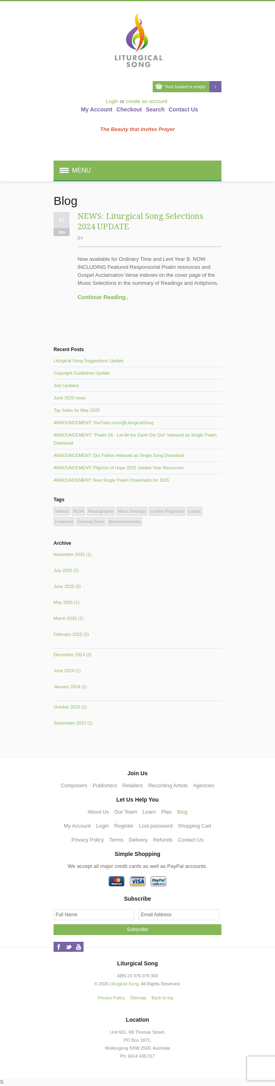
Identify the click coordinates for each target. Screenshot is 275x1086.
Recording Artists (167, 785)
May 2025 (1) (67, 602)
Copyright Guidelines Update (82, 373)
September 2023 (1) (73, 723)
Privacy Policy (88, 840)
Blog (182, 812)
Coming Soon (91, 521)
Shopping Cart (194, 826)
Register (124, 826)
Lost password (156, 826)
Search (155, 109)
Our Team (125, 812)
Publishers (105, 785)
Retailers (132, 785)
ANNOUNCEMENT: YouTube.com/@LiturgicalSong (103, 422)
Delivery (138, 840)
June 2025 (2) (67, 586)
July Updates (66, 385)
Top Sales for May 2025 (77, 410)
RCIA (78, 511)
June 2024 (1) (67, 670)
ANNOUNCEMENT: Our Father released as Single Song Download (119, 455)
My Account (96, 109)
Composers (74, 785)
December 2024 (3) (73, 654)
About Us (98, 812)
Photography (100, 511)
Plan (166, 812)
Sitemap (138, 997)
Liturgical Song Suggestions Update (89, 360)
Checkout (129, 109)
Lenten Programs (167, 511)
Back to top (162, 997)
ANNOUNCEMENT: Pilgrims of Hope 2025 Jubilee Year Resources (119, 467)
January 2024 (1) (70, 686)
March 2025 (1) (69, 618)
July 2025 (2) (66, 570)
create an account (146, 101)
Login (112, 101)
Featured (64, 521)
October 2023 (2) (70, 707)
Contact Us (183, 109)
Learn (149, 812)
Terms (116, 840)
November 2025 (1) (73, 554)
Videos (61, 511)
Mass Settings (131, 511)
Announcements (125, 521)
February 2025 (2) (71, 634)
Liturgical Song (124, 983)
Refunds (162, 840)
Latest (195, 511)
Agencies (203, 785)
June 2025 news (70, 397)
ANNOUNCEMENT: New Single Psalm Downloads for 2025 (111, 480)
